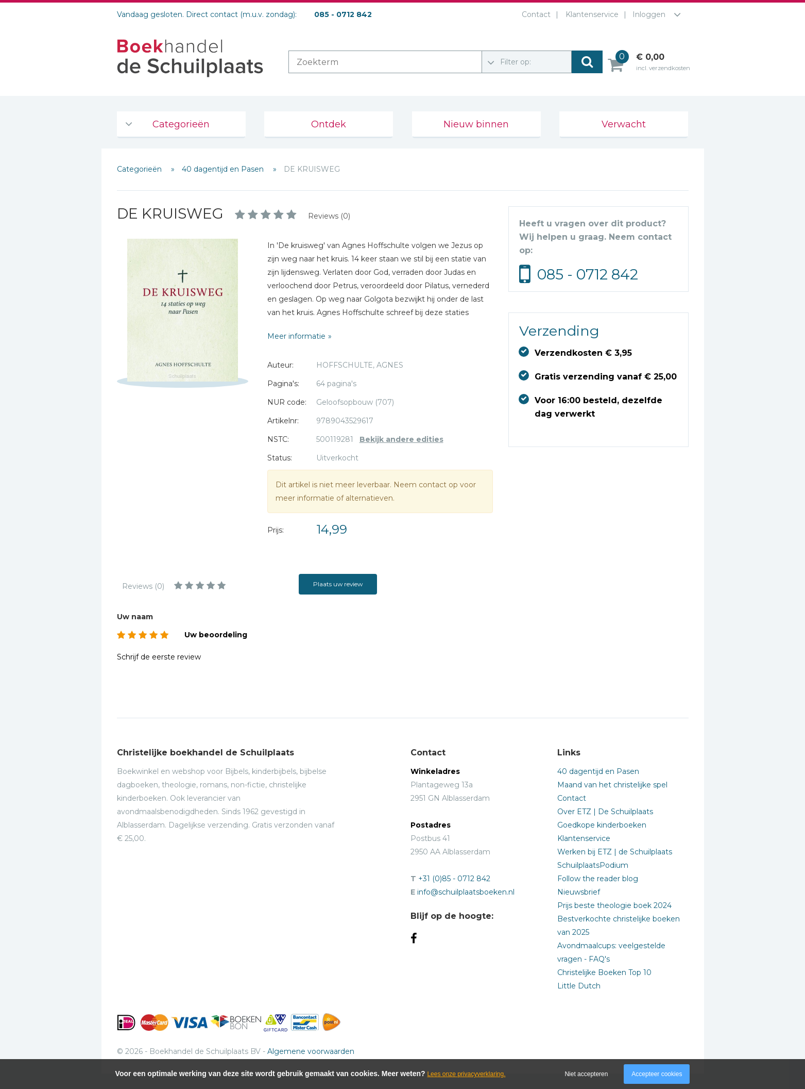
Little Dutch (579, 986)
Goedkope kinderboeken (601, 825)
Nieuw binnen (476, 124)
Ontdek (328, 124)
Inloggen (648, 14)
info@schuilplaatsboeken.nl (466, 892)
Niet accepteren (586, 1074)
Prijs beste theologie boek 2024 (614, 905)
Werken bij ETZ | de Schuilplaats (614, 851)
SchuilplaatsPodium (592, 865)
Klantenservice (589, 14)
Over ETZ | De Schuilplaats (605, 811)
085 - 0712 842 (587, 274)
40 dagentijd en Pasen (224, 169)
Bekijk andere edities (401, 439)
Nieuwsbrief (578, 892)
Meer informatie (296, 336)
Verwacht (624, 124)
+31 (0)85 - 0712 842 (454, 878)
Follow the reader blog (597, 878)
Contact (534, 14)
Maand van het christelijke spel (612, 784)
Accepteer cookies (656, 1074)
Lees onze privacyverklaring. (466, 1074)
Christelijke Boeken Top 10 (604, 972)
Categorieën (181, 124)
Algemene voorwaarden (310, 1051)
